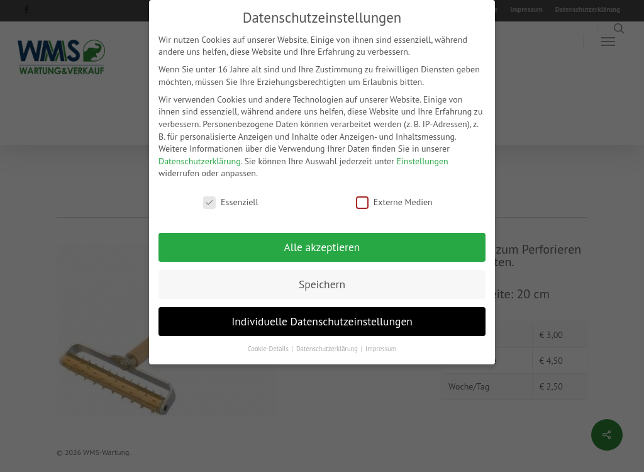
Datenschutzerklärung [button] (328, 348)
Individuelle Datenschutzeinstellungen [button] (322, 320)
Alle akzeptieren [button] (322, 246)
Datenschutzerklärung (199, 160)
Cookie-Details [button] (269, 348)
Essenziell (230, 202)
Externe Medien (394, 202)
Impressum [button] (380, 348)
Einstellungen (422, 160)
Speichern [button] (322, 283)
